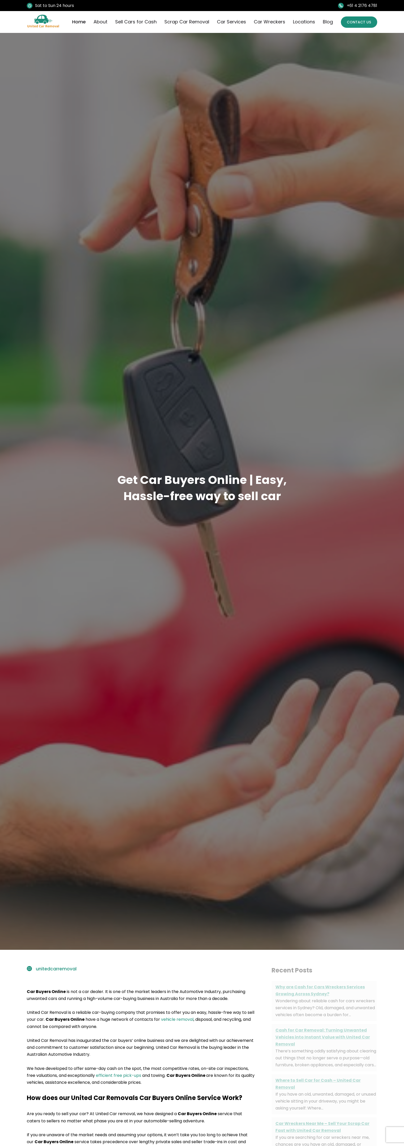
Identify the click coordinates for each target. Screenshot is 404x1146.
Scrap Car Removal (185, 22)
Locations (302, 22)
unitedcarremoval (56, 969)
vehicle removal (177, 1019)
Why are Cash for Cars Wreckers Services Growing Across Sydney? (320, 990)
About (99, 22)
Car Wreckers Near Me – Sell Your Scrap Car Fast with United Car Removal (322, 1127)
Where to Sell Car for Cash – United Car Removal (318, 1083)
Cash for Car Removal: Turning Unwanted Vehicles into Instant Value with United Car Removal (322, 1037)
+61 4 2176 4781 (362, 5)
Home (77, 22)
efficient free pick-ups (118, 1075)
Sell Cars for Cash (134, 22)
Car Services (229, 22)
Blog (326, 22)
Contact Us (358, 22)
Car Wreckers (267, 22)
